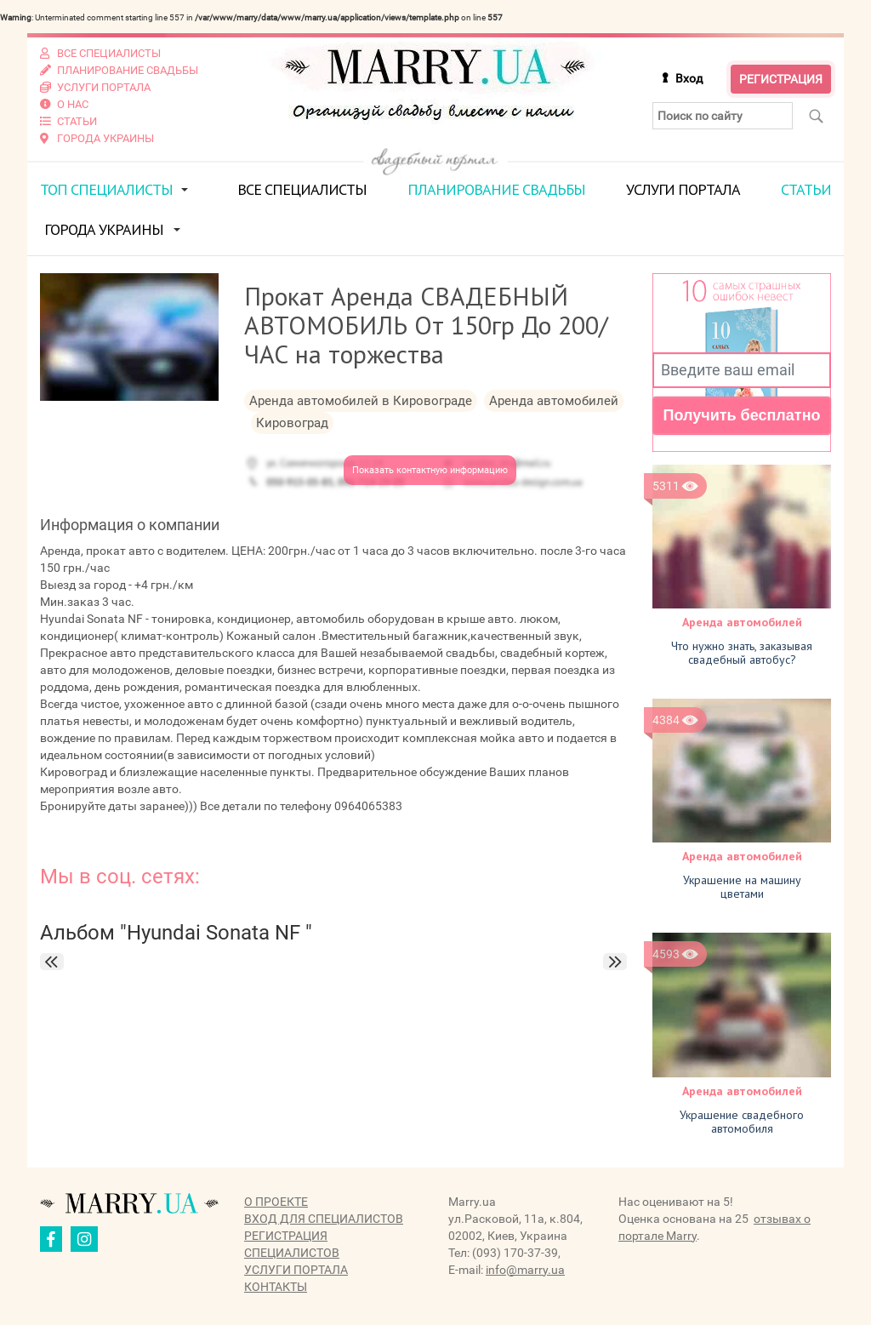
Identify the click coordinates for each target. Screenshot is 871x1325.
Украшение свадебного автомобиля (742, 1121)
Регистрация (781, 79)
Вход (689, 78)
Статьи (806, 189)
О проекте (276, 1201)
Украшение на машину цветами (742, 886)
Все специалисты (302, 189)
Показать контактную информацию (430, 470)
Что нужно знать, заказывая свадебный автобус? (741, 652)
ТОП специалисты (106, 189)
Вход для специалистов (323, 1218)
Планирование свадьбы (496, 189)
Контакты (275, 1287)
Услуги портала (683, 189)
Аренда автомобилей (742, 622)
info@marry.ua (525, 1269)
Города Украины (103, 229)
